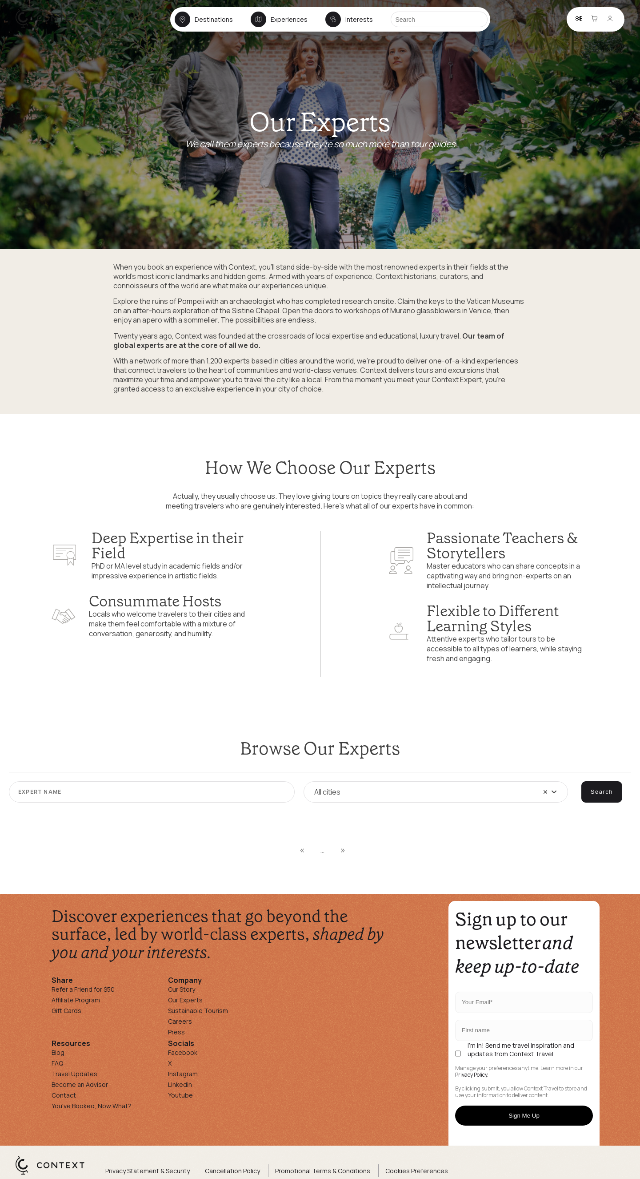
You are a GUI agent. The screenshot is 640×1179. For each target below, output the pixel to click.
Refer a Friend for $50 (83, 989)
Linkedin (180, 1084)
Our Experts (185, 1000)
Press (176, 1032)
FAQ (57, 1063)
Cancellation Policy (232, 1171)
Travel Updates (74, 1074)
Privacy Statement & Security (147, 1171)
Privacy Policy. (471, 1074)
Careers (180, 1021)
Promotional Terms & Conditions (322, 1171)
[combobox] (436, 792)
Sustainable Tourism (198, 1010)
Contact (64, 1095)
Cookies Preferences (416, 1171)
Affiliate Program (76, 1000)
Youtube (180, 1095)
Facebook (182, 1052)
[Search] (439, 19)
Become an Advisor (80, 1084)
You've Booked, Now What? (92, 1106)
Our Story (181, 989)
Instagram (183, 1074)
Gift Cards (66, 1010)
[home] (54, 27)
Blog (58, 1052)
